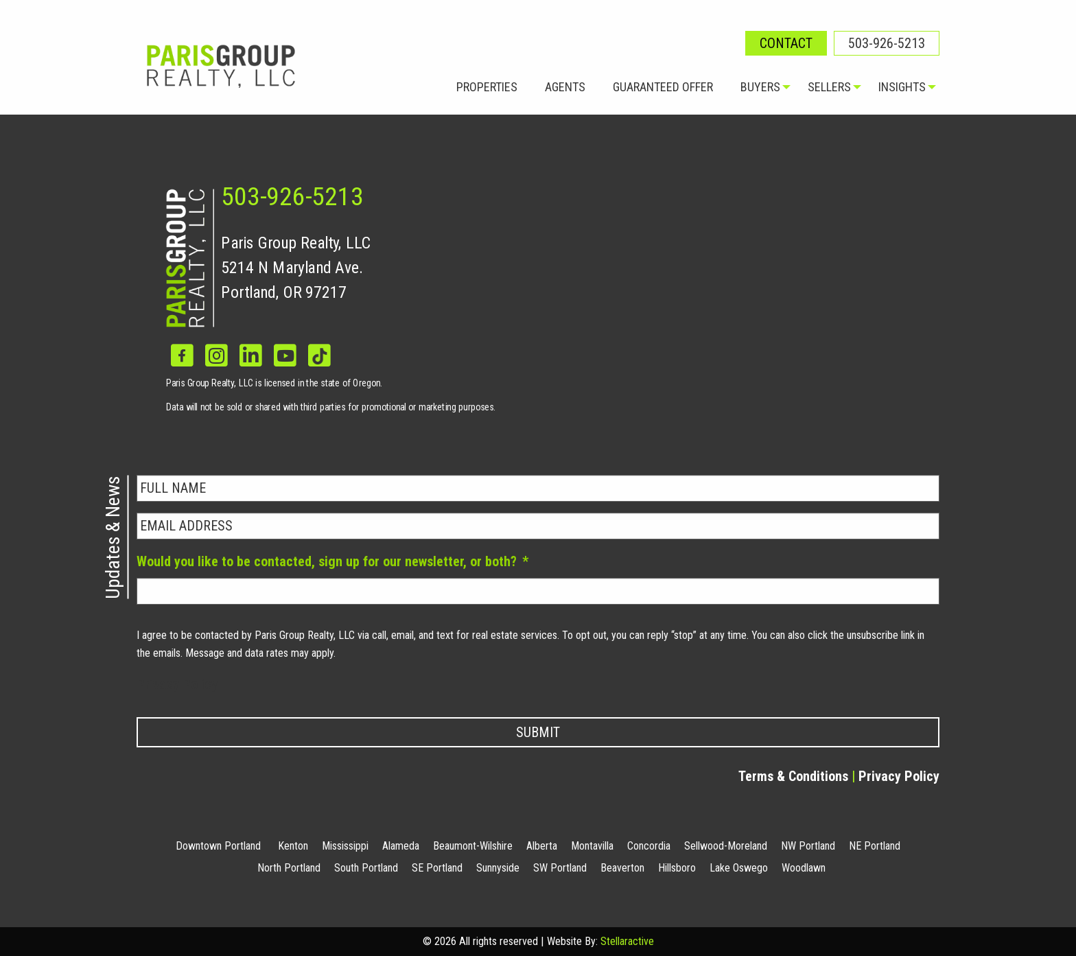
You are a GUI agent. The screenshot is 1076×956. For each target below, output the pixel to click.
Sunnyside (497, 867)
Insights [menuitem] (902, 87)
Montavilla (592, 845)
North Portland (288, 867)
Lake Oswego (739, 867)
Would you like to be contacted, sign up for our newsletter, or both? (332, 561)
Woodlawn (804, 867)
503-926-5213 (886, 43)
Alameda (400, 845)
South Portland (366, 867)
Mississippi (345, 845)
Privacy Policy (177, 684)
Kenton (293, 845)
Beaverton (622, 867)
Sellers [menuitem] (829, 87)
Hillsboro (677, 867)
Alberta (541, 845)
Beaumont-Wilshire (473, 845)
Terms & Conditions (793, 776)
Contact (786, 43)
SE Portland (437, 867)
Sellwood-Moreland (725, 845)
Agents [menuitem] (565, 87)
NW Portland (808, 845)
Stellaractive (627, 941)
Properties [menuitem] (486, 87)
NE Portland (874, 845)
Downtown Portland (218, 845)
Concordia (648, 845)
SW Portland (560, 867)
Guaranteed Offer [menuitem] (663, 87)
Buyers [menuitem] (760, 87)
